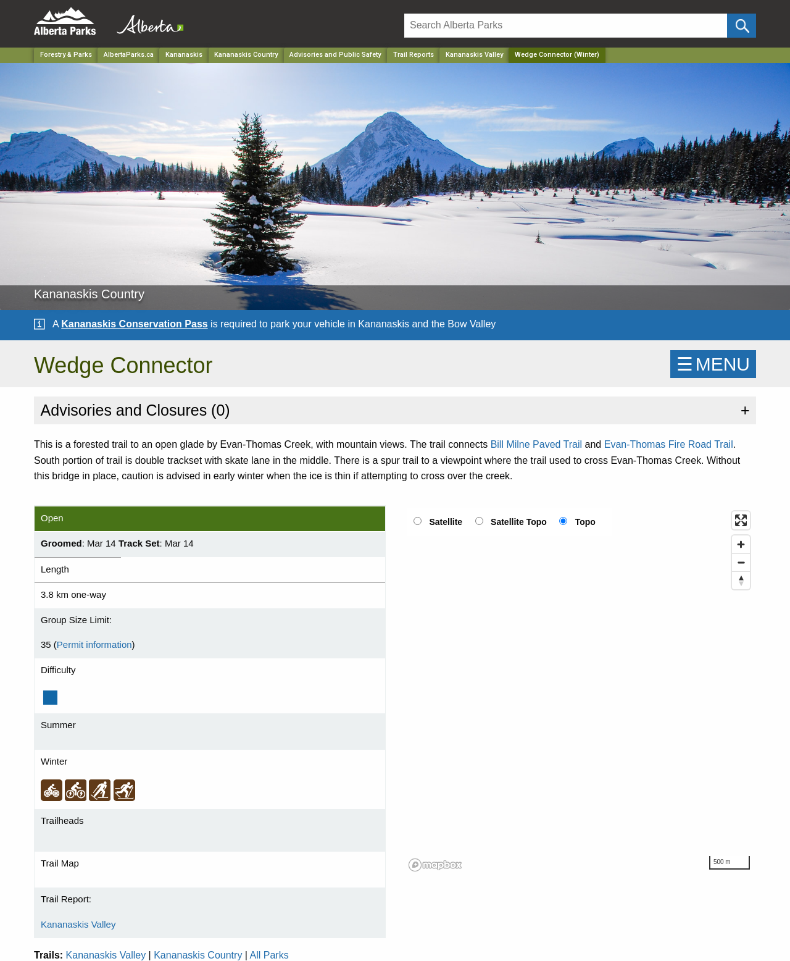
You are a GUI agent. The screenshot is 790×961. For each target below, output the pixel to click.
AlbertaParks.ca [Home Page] (129, 55)
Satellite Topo (519, 522)
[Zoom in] (741, 544)
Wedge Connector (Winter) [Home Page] (557, 55)
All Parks (269, 955)
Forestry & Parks (66, 55)
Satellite (445, 522)
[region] (580, 690)
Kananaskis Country (198, 955)
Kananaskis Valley (474, 55)
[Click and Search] (741, 26)
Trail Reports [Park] (413, 55)
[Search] (565, 26)
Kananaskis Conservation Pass (134, 324)
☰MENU (713, 364)
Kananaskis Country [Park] (246, 55)
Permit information (94, 644)
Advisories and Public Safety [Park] (335, 55)
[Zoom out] (741, 562)
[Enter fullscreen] (741, 520)
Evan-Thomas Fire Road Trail (668, 444)
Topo (585, 522)
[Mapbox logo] (435, 865)
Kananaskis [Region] (183, 55)
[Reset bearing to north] (741, 580)
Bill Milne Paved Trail (537, 444)
